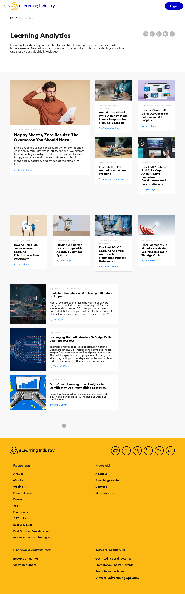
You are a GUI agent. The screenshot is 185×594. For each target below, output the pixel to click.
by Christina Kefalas (109, 266)
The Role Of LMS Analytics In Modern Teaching (112, 170)
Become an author (25, 558)
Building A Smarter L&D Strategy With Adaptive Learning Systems (69, 250)
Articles (18, 474)
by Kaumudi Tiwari (59, 366)
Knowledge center (107, 480)
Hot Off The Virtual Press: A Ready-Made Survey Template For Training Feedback (113, 117)
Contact (101, 486)
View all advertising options (118, 578)
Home (13, 18)
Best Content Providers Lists (31, 531)
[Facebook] (115, 450)
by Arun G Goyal (58, 405)
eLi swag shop (104, 493)
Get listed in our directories (113, 558)
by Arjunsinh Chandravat (111, 179)
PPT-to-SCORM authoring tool (34, 537)
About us (101, 474)
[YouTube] (148, 450)
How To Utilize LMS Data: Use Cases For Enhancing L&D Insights (154, 115)
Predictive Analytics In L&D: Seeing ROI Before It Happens (81, 294)
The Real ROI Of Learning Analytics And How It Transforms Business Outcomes (112, 254)
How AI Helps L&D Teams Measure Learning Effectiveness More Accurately (27, 251)
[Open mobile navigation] (6, 6)
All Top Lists (21, 518)
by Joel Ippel (56, 319)
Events (17, 499)
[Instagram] (170, 450)
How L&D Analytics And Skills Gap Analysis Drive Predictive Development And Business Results (154, 175)
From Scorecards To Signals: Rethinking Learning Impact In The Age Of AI (154, 250)
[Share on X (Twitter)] (152, 34)
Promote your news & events (114, 565)
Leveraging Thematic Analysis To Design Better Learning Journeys (81, 339)
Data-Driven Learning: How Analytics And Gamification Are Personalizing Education (78, 386)
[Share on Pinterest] (172, 34)
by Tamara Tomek (23, 170)
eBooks (18, 480)
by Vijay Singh (148, 189)
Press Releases (22, 493)
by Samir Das (148, 261)
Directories (20, 512)
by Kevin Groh (148, 126)
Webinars (19, 486)
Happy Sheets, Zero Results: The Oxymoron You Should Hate (46, 137)
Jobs (16, 505)
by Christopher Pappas (110, 128)
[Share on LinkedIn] (159, 34)
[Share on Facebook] (145, 34)
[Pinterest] (159, 450)
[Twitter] (126, 450)
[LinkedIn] (137, 450)
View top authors (24, 565)
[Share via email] (165, 34)
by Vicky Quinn (21, 264)
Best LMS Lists (22, 524)
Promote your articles (109, 571)
